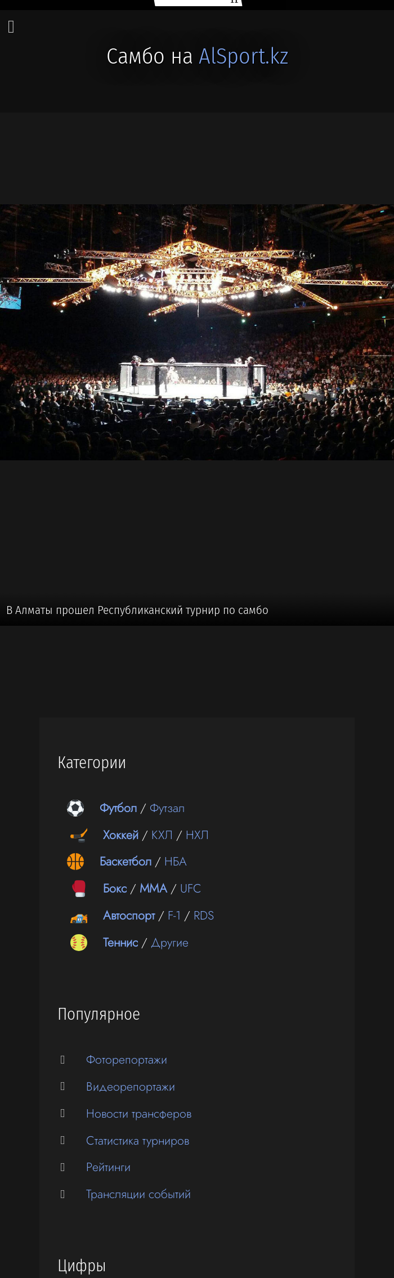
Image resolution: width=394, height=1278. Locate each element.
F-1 (174, 915)
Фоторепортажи (126, 1059)
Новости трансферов (138, 1113)
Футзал (167, 808)
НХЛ (197, 835)
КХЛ (162, 835)
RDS (204, 915)
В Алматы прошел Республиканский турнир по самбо (137, 610)
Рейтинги (108, 1167)
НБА (175, 861)
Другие (170, 942)
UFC (191, 888)
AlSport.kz (243, 56)
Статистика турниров (137, 1140)
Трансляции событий (138, 1194)
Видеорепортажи (130, 1086)
